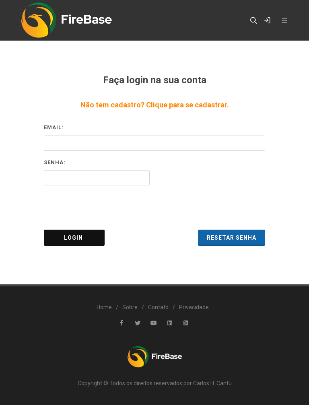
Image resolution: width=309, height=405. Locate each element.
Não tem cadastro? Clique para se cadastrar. (154, 105)
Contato (158, 307)
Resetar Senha (231, 237)
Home (104, 307)
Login (74, 237)
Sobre (130, 307)
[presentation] (154, 207)
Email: (54, 127)
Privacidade (194, 307)
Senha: (55, 162)
